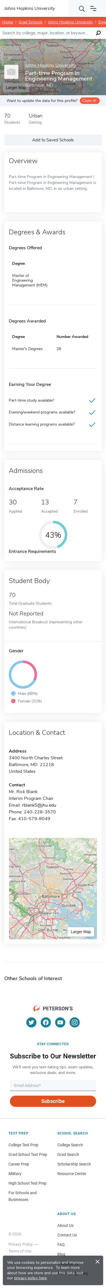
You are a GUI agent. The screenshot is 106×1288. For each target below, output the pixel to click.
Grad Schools (30, 22)
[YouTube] (60, 1022)
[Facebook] (46, 1022)
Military (14, 1173)
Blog (61, 1254)
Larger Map (81, 931)
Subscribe (53, 1101)
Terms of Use (19, 1251)
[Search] (82, 8)
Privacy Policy (20, 1244)
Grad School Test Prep (27, 1154)
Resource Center (71, 1173)
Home (7, 22)
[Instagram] (75, 1022)
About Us (65, 1225)
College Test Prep (23, 1145)
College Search (70, 1145)
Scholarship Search (74, 1164)
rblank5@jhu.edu (39, 805)
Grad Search (68, 1154)
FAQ (61, 1244)
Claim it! (89, 100)
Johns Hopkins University (70, 22)
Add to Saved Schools (53, 140)
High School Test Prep (27, 1183)
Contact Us (67, 1235)
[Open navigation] (93, 8)
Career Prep (18, 1164)
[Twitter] (31, 1022)
